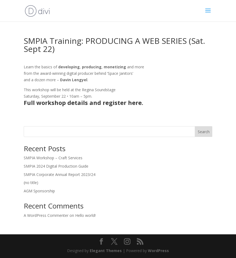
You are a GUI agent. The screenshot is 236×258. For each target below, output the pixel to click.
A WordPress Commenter (46, 215)
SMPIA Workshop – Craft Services (53, 157)
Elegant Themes (106, 250)
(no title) (31, 182)
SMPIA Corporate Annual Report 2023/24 (59, 174)
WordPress (158, 250)
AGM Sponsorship (39, 190)
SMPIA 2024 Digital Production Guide (56, 166)
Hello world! (85, 215)
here (135, 102)
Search (204, 131)
